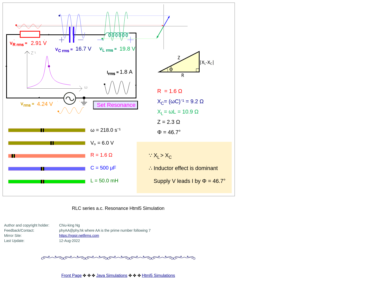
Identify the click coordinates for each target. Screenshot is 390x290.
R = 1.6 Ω (101, 155)
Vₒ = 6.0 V (102, 143)
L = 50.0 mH (104, 180)
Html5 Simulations (158, 275)
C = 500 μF (103, 168)
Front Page (71, 275)
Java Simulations (111, 275)
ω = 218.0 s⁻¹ (105, 130)
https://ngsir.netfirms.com (79, 235)
